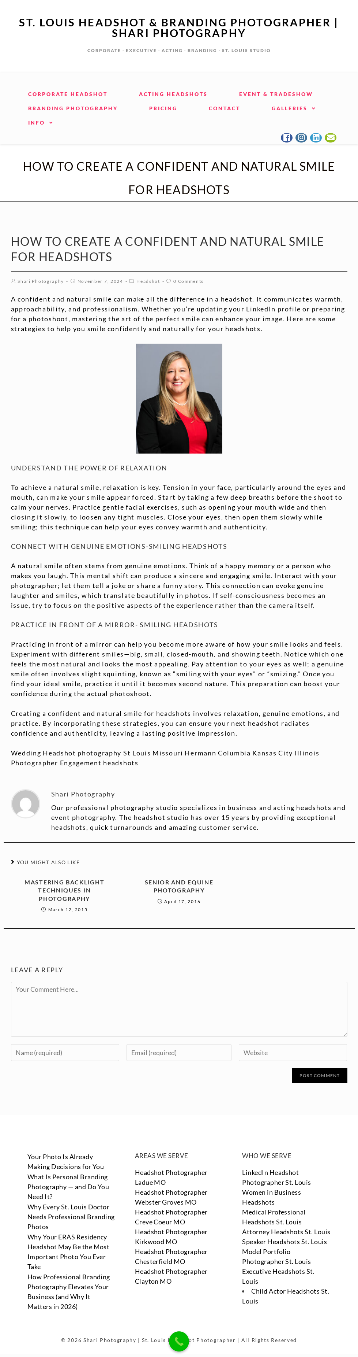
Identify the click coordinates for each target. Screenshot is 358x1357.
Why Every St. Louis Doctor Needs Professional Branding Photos (71, 1216)
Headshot (148, 280)
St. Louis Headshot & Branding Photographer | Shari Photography (179, 26)
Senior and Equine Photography (179, 885)
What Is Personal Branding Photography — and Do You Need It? (68, 1186)
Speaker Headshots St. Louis (284, 1251)
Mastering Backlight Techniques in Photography (64, 889)
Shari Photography (41, 280)
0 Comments (188, 280)
